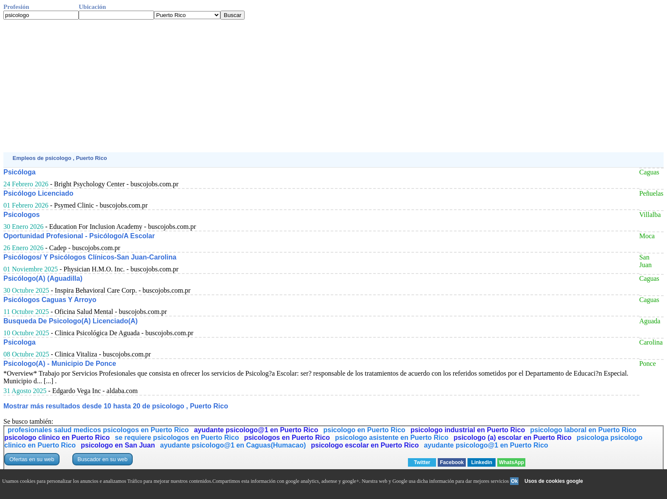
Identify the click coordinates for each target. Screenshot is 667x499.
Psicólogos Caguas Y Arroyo (49, 299)
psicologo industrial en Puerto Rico (467, 429)
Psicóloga (19, 172)
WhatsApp (511, 462)
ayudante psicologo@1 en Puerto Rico (256, 429)
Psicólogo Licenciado (38, 193)
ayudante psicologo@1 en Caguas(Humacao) (233, 445)
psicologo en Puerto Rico (364, 429)
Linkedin (481, 462)
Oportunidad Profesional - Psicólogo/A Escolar (79, 236)
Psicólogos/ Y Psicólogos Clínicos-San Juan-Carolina (90, 257)
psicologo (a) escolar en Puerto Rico (512, 437)
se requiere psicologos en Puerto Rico (177, 437)
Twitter (422, 462)
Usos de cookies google (553, 481)
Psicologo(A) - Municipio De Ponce (59, 363)
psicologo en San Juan (118, 445)
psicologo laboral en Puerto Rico (583, 429)
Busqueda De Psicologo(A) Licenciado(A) (70, 321)
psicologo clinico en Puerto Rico (57, 437)
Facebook (452, 462)
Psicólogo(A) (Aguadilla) (43, 278)
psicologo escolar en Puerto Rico (365, 445)
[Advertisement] (258, 85)
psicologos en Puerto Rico (287, 437)
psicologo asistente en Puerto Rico (391, 437)
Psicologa (19, 342)
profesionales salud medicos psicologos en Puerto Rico (98, 429)
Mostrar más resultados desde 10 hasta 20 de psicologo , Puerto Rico (115, 406)
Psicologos (21, 214)
